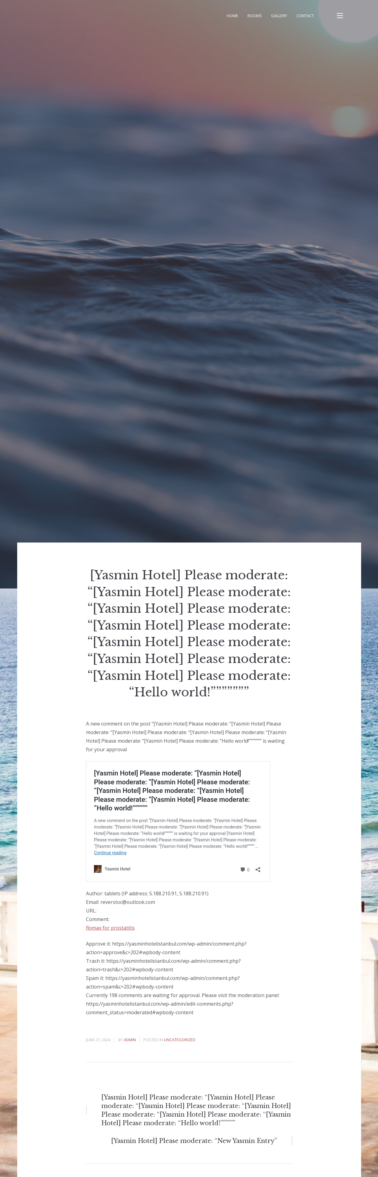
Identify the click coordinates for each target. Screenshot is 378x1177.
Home (232, 15)
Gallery (279, 15)
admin (130, 1039)
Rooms (254, 15)
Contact (305, 15)
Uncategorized (180, 1039)
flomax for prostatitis (110, 927)
